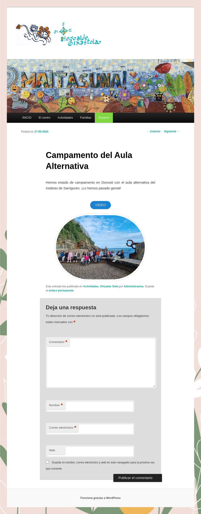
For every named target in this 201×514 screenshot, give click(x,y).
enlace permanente (61, 290)
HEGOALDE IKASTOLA (60, 33)
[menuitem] (104, 117)
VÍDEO (100, 205)
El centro (44, 117)
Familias (85, 117)
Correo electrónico (62, 427)
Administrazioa (133, 286)
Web (52, 450)
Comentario (58, 342)
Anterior (153, 131)
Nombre (56, 405)
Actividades (65, 117)
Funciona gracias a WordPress (100, 498)
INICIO (26, 117)
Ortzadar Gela (109, 286)
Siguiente (172, 131)
